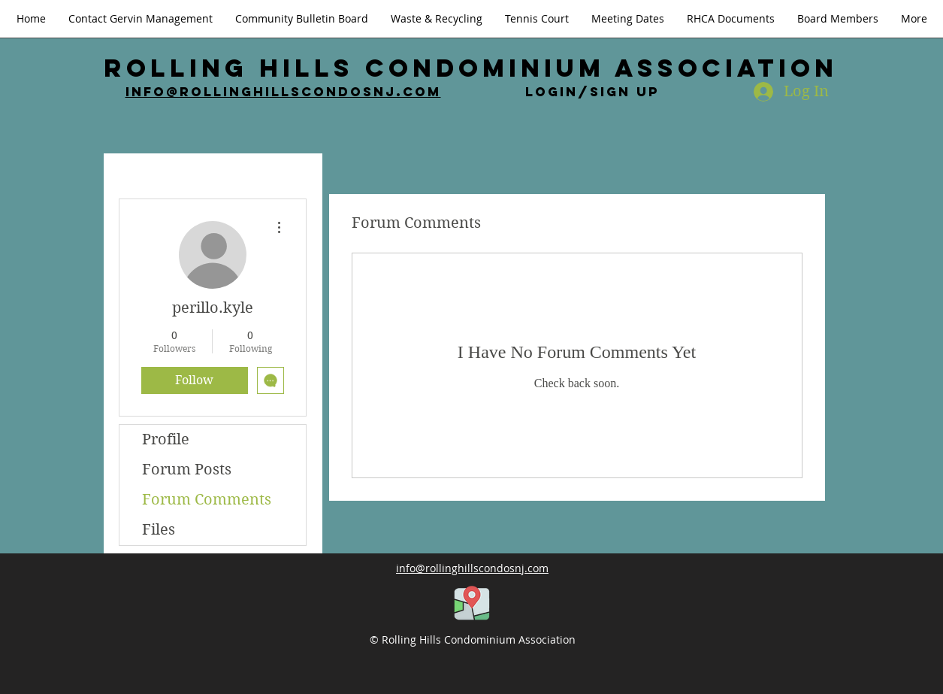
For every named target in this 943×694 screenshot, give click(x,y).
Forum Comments (206, 499)
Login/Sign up (592, 92)
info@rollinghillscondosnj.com (283, 91)
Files (158, 529)
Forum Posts (186, 469)
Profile (165, 439)
